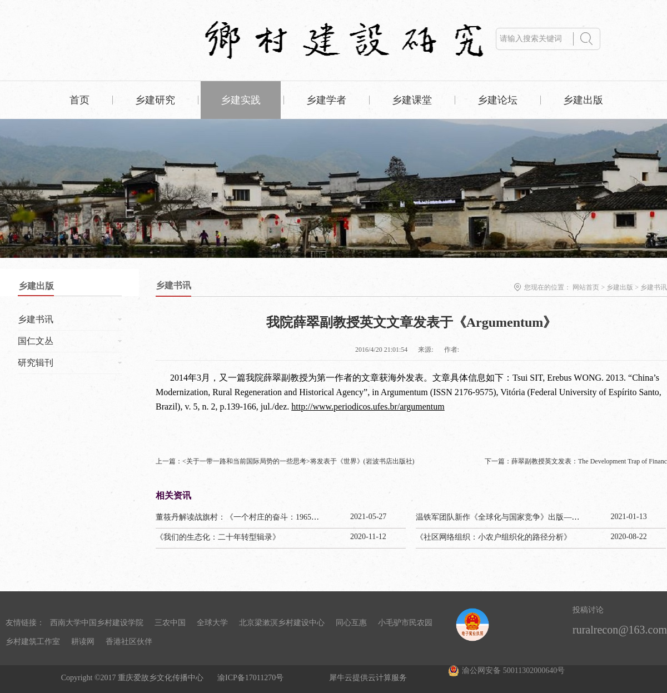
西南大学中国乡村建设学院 (96, 623)
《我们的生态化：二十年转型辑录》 (218, 537)
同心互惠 (351, 623)
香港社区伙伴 (129, 641)
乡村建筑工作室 (33, 641)
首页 (79, 100)
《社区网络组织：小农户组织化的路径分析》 (493, 537)
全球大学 (212, 623)
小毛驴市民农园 (405, 623)
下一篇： (576, 461)
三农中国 (170, 623)
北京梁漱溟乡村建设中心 (282, 623)
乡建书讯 (653, 287)
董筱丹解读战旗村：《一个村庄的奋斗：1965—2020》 (249, 517)
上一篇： (285, 461)
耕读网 (82, 641)
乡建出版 (619, 287)
